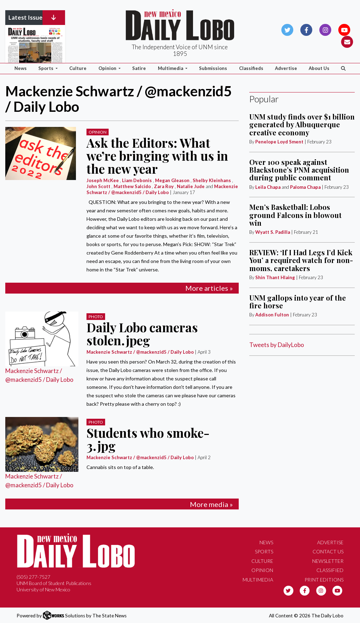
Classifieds (251, 68)
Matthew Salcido (132, 186)
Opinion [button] (107, 68)
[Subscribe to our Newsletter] (347, 41)
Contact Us (328, 551)
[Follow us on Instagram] (325, 29)
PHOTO (96, 316)
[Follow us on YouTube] (344, 29)
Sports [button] (46, 68)
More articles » (209, 288)
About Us (319, 68)
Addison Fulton (272, 314)
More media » (211, 504)
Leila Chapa (268, 187)
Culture (77, 68)
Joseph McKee (102, 180)
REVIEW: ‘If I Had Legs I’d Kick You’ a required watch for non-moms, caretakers (301, 260)
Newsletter (327, 561)
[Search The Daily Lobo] (343, 68)
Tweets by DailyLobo (276, 344)
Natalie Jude (191, 186)
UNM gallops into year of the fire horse (297, 301)
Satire (139, 68)
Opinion (98, 132)
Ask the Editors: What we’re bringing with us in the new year (157, 155)
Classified (329, 570)
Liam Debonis (137, 180)
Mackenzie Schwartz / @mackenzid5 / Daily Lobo (162, 189)
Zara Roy (164, 186)
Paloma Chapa (305, 187)
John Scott (98, 186)
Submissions (213, 68)
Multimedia (258, 580)
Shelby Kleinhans (212, 180)
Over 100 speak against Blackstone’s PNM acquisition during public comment (299, 169)
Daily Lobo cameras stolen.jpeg (142, 333)
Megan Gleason (172, 180)
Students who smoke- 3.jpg (148, 439)
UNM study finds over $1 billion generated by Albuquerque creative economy (302, 124)
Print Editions (323, 580)
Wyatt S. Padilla (272, 232)
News (20, 68)
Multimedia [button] (171, 68)
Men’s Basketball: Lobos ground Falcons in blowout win (295, 214)
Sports (264, 551)
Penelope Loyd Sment (279, 141)
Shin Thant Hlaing (275, 277)
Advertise (286, 68)
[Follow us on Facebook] (306, 29)
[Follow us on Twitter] (287, 29)
